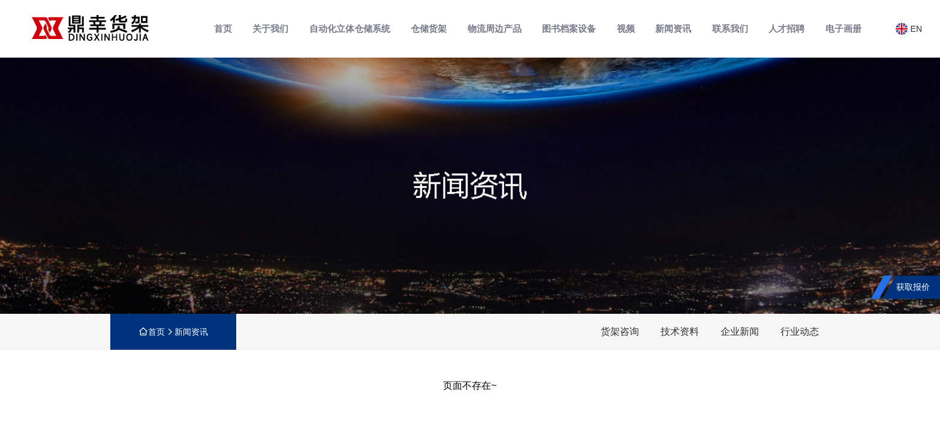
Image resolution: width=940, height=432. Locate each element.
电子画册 (843, 28)
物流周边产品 (495, 28)
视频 (626, 28)
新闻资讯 (673, 28)
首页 (223, 28)
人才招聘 (787, 28)
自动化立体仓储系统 (349, 28)
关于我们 (270, 28)
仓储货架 (429, 28)
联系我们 (730, 28)
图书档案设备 (569, 28)
